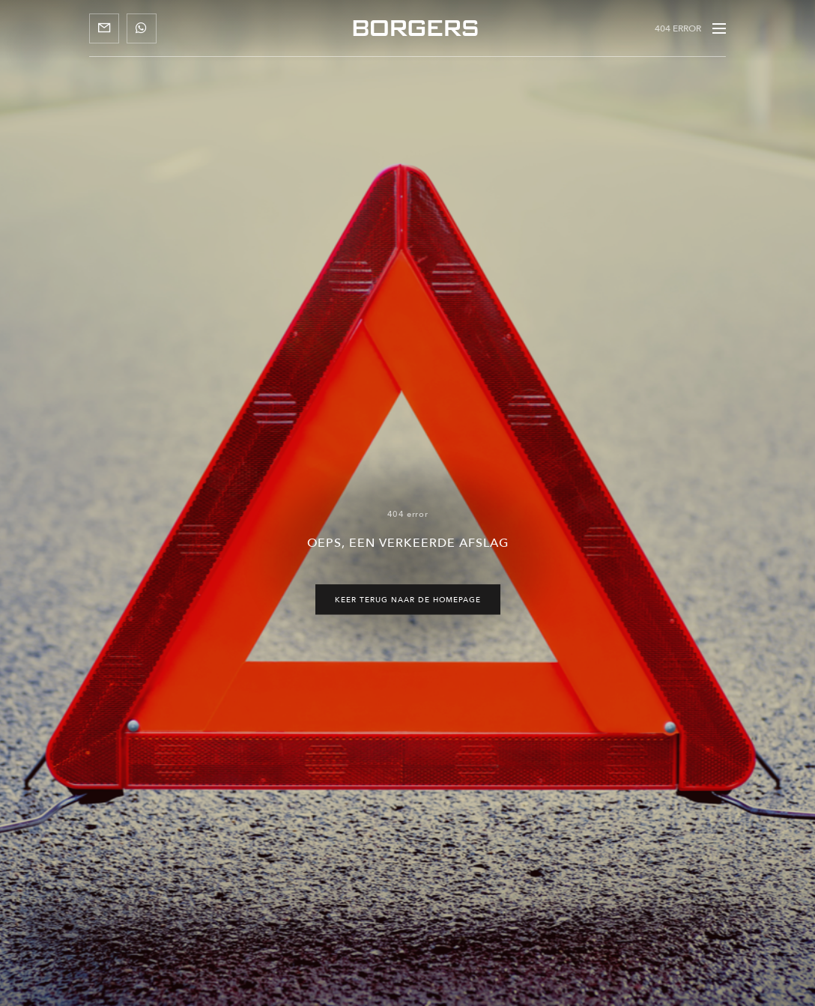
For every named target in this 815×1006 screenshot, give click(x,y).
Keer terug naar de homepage (408, 599)
